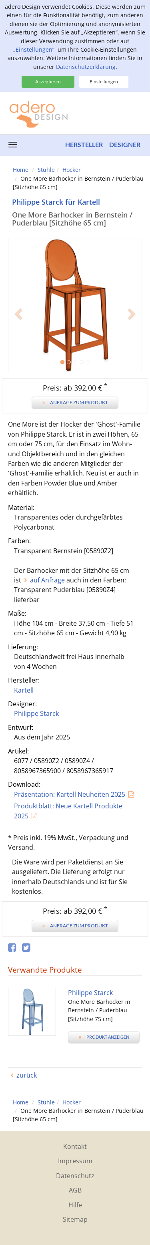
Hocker (71, 169)
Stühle (46, 169)
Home (20, 169)
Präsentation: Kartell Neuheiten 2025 (69, 794)
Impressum (75, 1160)
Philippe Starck (36, 713)
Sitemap (75, 1219)
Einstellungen (104, 82)
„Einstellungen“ (33, 49)
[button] (18, 338)
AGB (75, 1190)
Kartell (24, 690)
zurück (26, 1075)
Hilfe (75, 1205)
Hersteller (84, 144)
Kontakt (75, 1146)
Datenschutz (75, 1175)
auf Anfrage (47, 580)
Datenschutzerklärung (86, 67)
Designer (124, 144)
